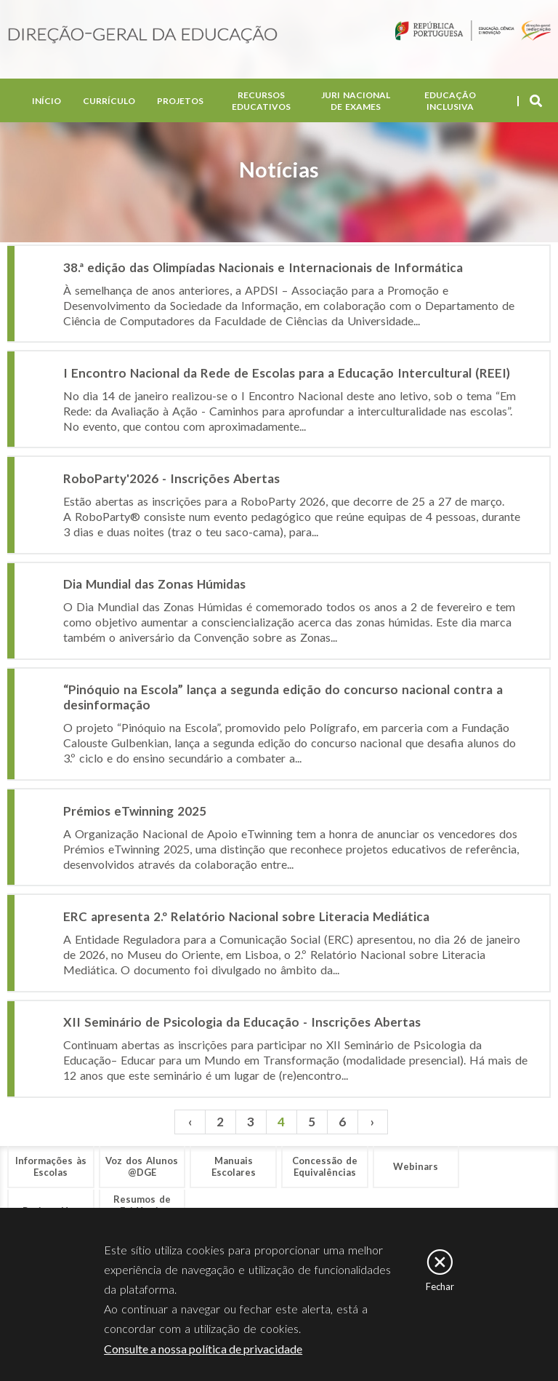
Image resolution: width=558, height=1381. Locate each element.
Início (46, 101)
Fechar (440, 1286)
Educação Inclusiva (450, 101)
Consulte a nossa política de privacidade (203, 1349)
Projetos (180, 101)
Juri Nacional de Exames (355, 101)
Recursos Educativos (261, 101)
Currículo (109, 101)
